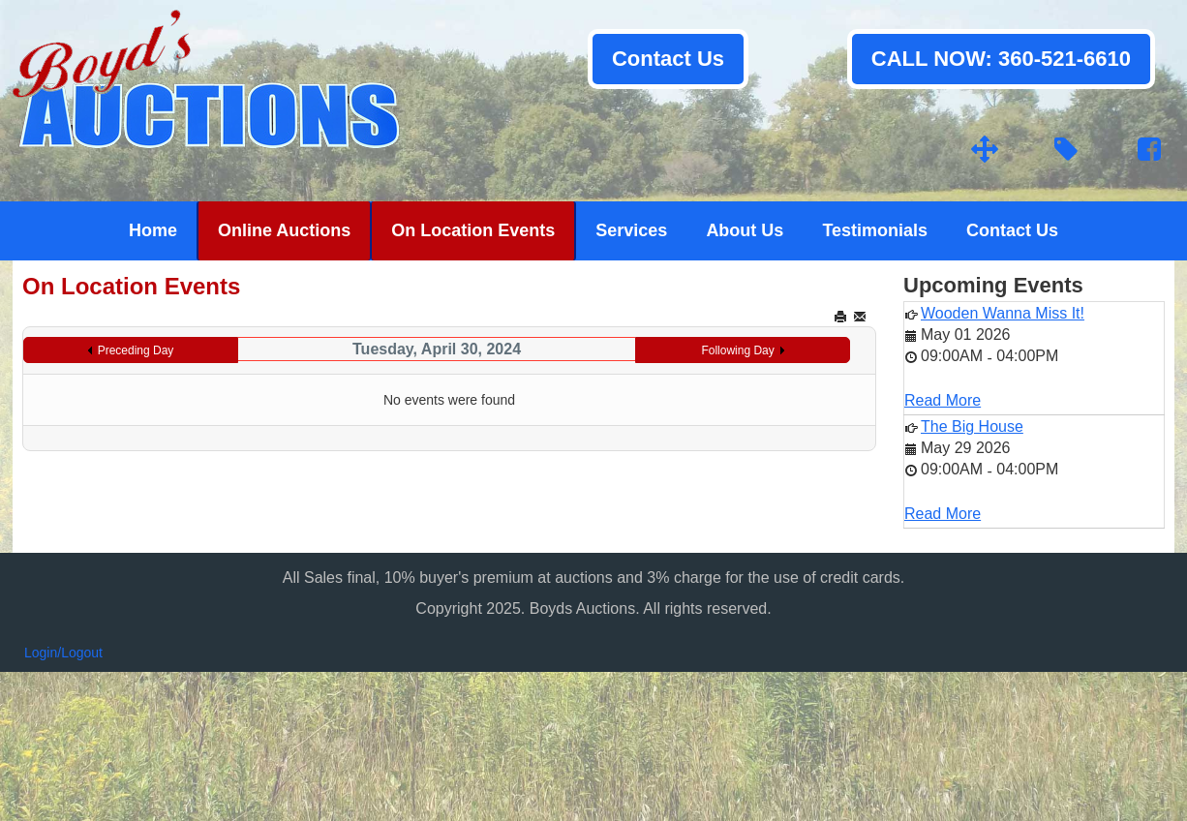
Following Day (737, 350)
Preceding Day (136, 350)
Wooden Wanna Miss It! (1002, 313)
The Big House (972, 426)
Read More (942, 400)
